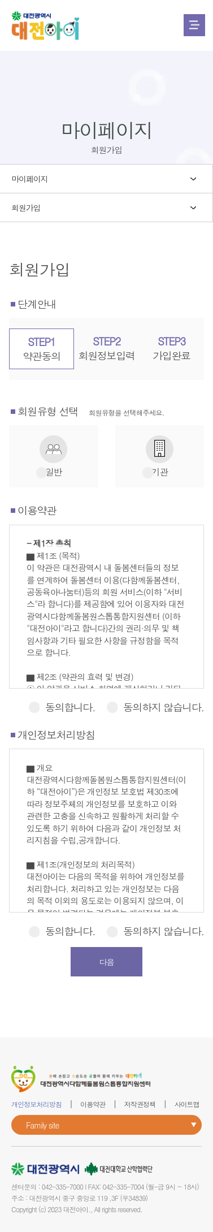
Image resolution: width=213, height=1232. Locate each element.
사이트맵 (186, 1104)
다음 (106, 961)
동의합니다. (61, 707)
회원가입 (26, 207)
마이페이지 (29, 178)
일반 (53, 472)
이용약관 (92, 1104)
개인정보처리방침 (36, 1104)
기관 (159, 472)
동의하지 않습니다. (155, 707)
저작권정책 (140, 1104)
